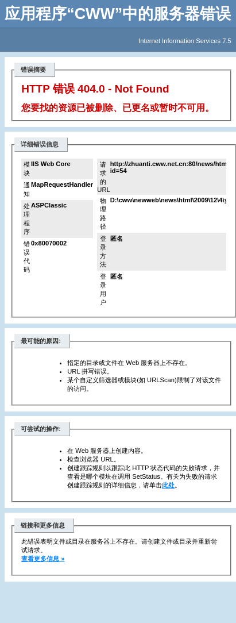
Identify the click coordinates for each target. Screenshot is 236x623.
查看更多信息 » (42, 558)
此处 (168, 485)
